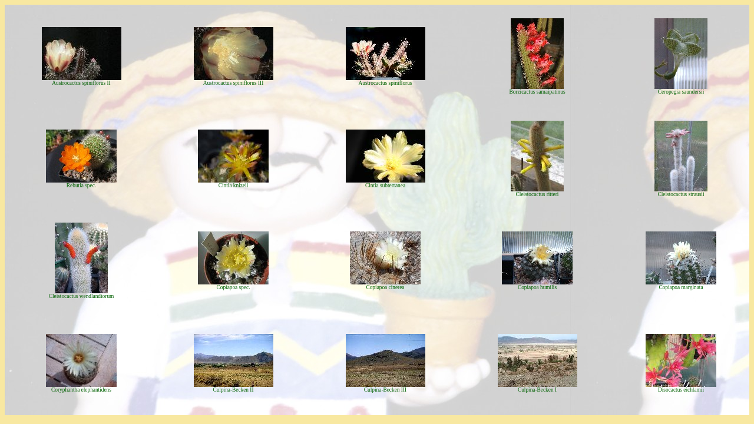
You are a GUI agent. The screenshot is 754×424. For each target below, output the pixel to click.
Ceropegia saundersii (681, 92)
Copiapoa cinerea (385, 287)
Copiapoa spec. (233, 287)
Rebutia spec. (81, 185)
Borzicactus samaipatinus (537, 92)
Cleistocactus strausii (680, 194)
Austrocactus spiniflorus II (81, 83)
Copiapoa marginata (681, 287)
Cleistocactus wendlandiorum (81, 296)
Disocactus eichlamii (681, 390)
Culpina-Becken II (233, 390)
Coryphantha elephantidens (81, 390)
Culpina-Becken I (537, 390)
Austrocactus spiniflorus (385, 83)
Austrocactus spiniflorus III (233, 83)
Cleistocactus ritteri (537, 194)
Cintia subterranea (385, 185)
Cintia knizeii (234, 185)
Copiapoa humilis (537, 287)
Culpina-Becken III (385, 390)
